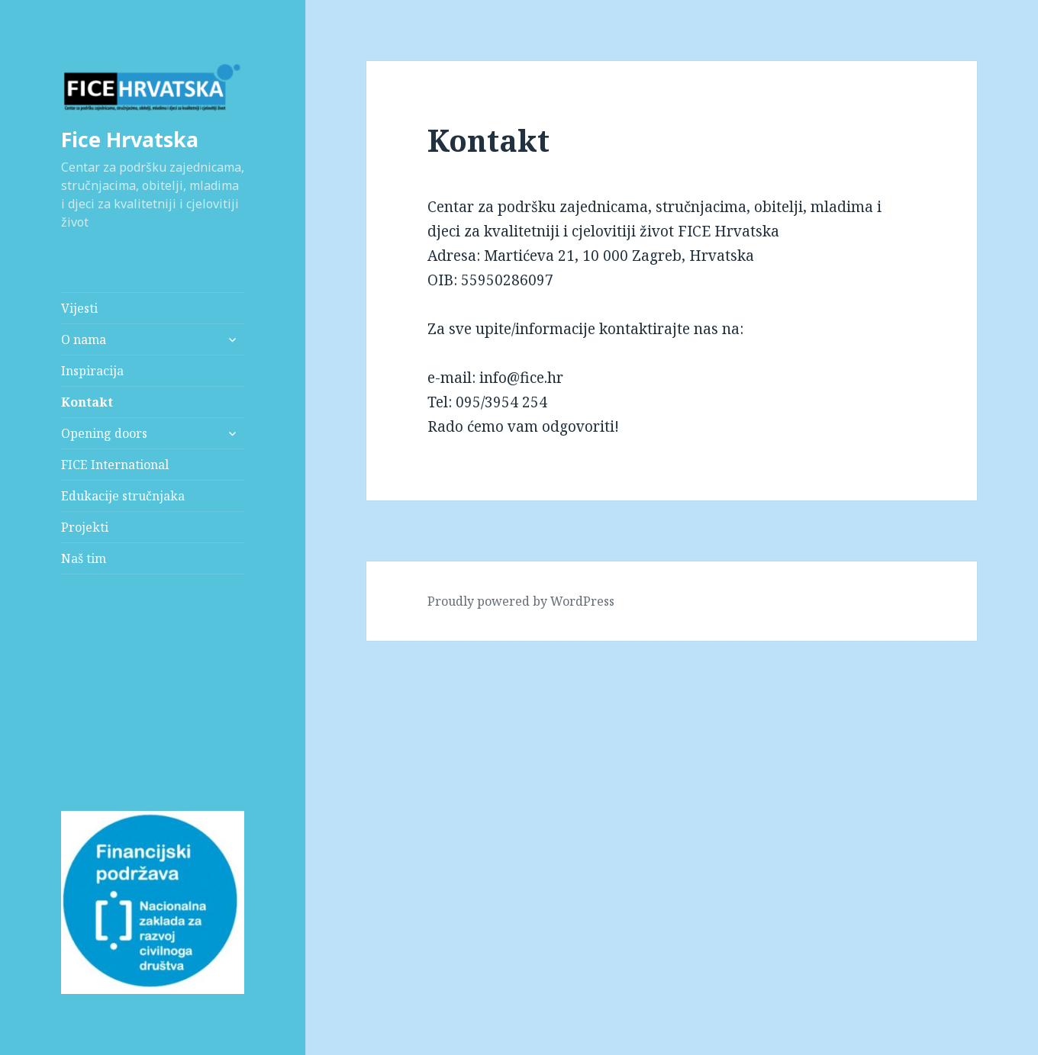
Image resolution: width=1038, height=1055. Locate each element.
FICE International (115, 464)
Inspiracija (92, 370)
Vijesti (79, 308)
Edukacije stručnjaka (123, 495)
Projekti (84, 527)
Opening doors (104, 433)
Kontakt (87, 402)
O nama (83, 339)
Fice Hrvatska (129, 139)
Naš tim (83, 558)
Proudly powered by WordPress (520, 601)
